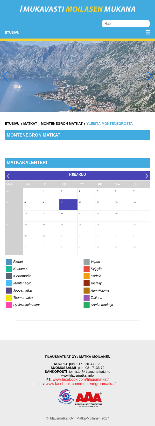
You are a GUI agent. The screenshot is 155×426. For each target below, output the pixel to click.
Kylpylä (96, 269)
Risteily (96, 283)
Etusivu (12, 32)
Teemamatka (23, 298)
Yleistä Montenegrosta (109, 123)
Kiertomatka (22, 276)
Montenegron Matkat (62, 123)
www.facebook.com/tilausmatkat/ (81, 379)
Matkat (30, 123)
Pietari (18, 261)
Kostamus (20, 269)
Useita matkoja (102, 305)
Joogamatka (22, 290)
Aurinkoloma (100, 290)
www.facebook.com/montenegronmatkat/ (80, 384)
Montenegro (22, 283)
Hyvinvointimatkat (26, 305)
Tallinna (96, 298)
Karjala (96, 276)
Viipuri (95, 261)
